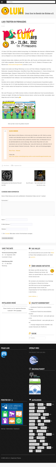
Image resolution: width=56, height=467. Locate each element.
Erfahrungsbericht (34, 418)
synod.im (36, 257)
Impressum (17, 428)
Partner (31, 445)
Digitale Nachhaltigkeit (35, 414)
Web (47, 451)
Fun (39, 421)
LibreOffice (43, 428)
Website (18, 150)
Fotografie (32, 421)
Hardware (32, 424)
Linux (31, 431)
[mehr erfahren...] (33, 296)
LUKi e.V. (32, 434)
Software (32, 448)
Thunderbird (32, 451)
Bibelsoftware (42, 408)
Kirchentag (41, 424)
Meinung (41, 434)
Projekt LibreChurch (41, 445)
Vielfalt (40, 451)
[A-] (2, 26)
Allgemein (40, 404)
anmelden (18, 310)
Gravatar (7, 233)
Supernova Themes (16, 462)
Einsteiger (46, 414)
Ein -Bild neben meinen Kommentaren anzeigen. (18, 233)
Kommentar (5, 200)
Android (49, 404)
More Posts (12, 150)
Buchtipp (32, 411)
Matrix (30, 255)
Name (3, 219)
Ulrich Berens (13, 131)
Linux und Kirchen (41, 431)
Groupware (47, 421)
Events (43, 418)
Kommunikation (33, 428)
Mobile (40, 438)
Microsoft (32, 438)
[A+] (4, 26)
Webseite (32, 455)
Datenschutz (9, 428)
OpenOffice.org (33, 441)
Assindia (32, 307)
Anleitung (32, 408)
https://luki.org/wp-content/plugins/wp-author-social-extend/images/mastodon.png (30, 156)
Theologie (40, 448)
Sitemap (3, 428)
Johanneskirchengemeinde (15, 64)
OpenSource (43, 441)
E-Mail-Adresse (6, 224)
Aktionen (32, 404)
